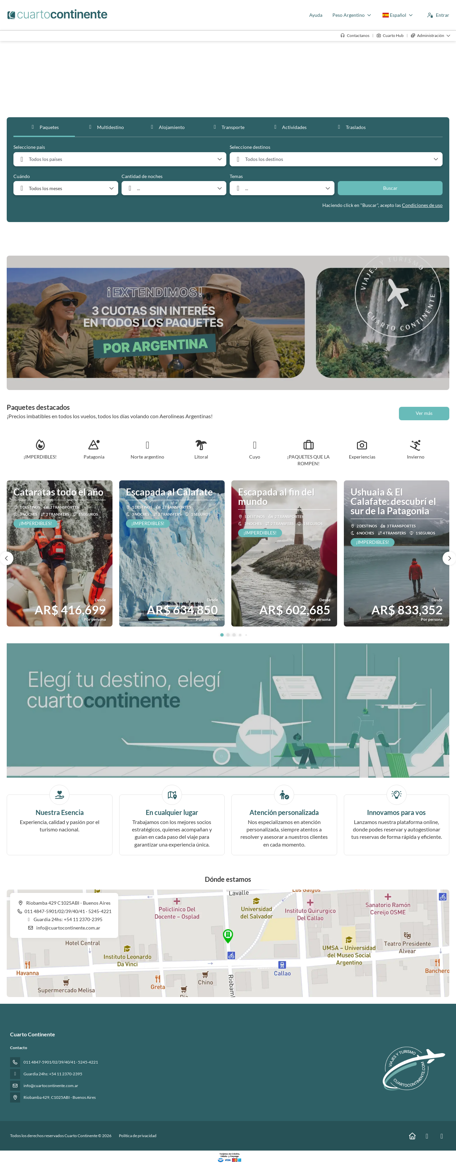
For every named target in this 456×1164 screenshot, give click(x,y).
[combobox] (119, 159)
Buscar (390, 188)
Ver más (424, 413)
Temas (236, 176)
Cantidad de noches (142, 176)
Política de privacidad (137, 1135)
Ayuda (315, 15)
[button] (222, 635)
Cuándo (21, 176)
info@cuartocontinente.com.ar (67, 928)
